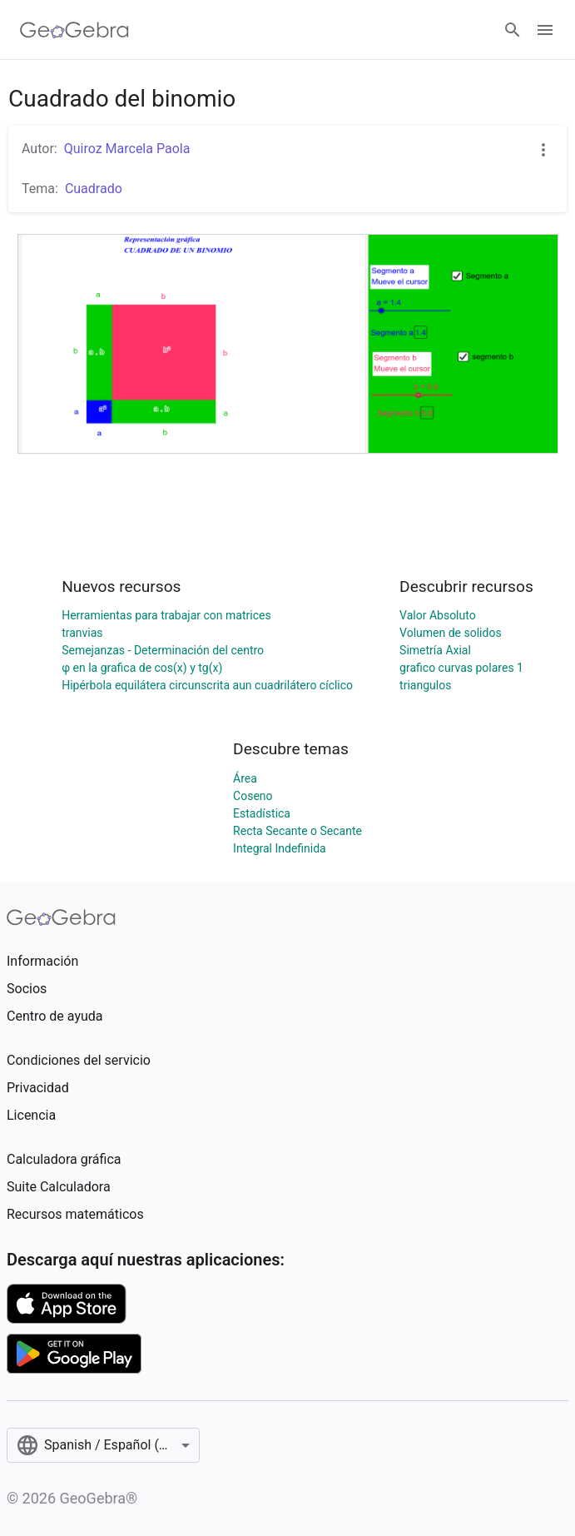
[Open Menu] (545, 30)
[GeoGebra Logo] (74, 30)
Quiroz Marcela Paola (127, 149)
